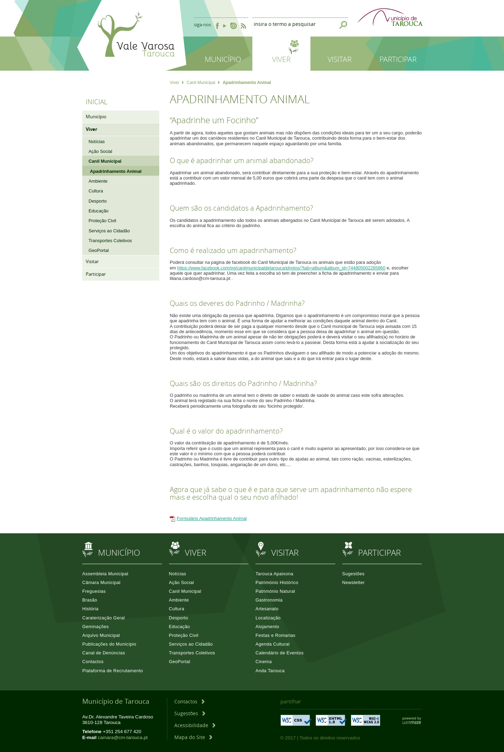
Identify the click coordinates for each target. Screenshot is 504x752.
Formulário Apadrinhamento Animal (212, 518)
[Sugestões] (189, 713)
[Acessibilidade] (194, 725)
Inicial (96, 101)
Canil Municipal (203, 82)
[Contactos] (189, 701)
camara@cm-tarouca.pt (123, 737)
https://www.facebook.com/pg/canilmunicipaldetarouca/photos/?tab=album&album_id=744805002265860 (281, 267)
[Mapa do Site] (193, 737)
